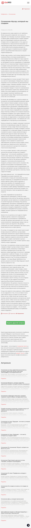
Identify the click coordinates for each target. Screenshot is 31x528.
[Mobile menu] (28, 3)
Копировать (5, 313)
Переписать (13, 313)
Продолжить (21, 313)
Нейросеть (4, 14)
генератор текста (22, 346)
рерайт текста (20, 353)
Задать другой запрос (15, 323)
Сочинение (12, 14)
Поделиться (27, 8)
